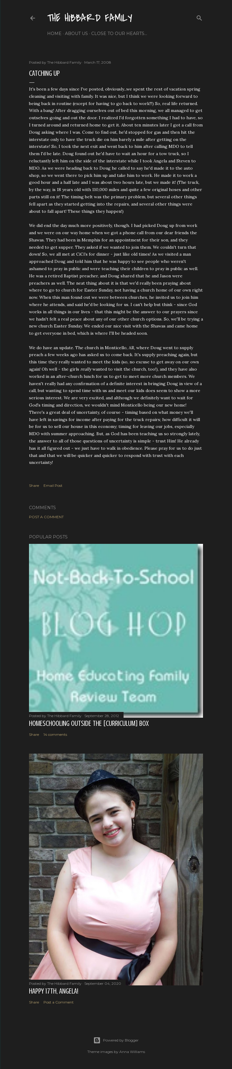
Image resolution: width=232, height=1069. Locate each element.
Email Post (53, 485)
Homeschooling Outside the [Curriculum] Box (89, 724)
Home (54, 33)
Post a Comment (46, 517)
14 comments (55, 734)
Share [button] (34, 485)
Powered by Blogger (116, 1040)
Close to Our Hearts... (119, 33)
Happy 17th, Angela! (53, 991)
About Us (76, 33)
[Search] (199, 17)
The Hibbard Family (89, 18)
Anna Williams (132, 1051)
